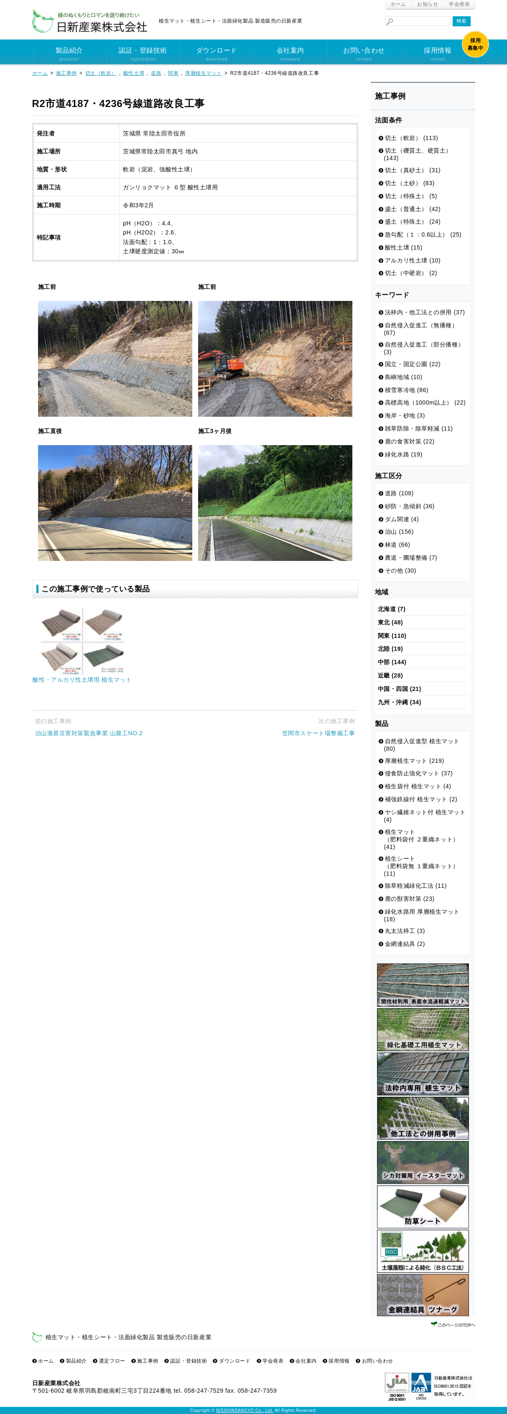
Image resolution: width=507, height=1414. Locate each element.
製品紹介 (69, 55)
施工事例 (147, 1361)
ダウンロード (216, 55)
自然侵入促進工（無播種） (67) (421, 329)
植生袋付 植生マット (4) (418, 786)
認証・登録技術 (143, 55)
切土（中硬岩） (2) (411, 273)
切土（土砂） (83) (410, 183)
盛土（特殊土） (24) (413, 221)
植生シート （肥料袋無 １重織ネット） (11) (421, 866)
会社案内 (290, 55)
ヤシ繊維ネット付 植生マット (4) (425, 816)
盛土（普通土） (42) (413, 209)
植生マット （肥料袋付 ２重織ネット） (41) (421, 839)
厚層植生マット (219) (414, 760)
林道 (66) (397, 544)
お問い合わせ (364, 55)
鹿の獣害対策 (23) (410, 898)
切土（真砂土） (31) (413, 170)
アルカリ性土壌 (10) (413, 260)
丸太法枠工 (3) (405, 930)
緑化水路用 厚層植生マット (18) (422, 915)
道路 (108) (399, 493)
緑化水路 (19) (404, 454)
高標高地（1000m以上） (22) (425, 402)
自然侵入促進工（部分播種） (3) (424, 348)
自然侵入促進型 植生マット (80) (422, 745)
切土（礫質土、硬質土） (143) (418, 154)
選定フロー (112, 1361)
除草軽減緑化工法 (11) (416, 885)
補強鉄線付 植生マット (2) (421, 799)
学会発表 (459, 4)
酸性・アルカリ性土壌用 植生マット (82, 679)
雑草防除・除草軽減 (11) (419, 428)
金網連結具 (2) (405, 943)
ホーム (398, 4)
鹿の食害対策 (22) (410, 441)
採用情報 (437, 55)
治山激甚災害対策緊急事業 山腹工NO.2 (89, 733)
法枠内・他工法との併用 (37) (425, 312)
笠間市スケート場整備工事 (318, 733)
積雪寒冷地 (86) (406, 390)
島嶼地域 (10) (404, 377)
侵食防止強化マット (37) (419, 773)
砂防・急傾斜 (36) (410, 506)
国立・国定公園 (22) (413, 364)
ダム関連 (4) (402, 519)
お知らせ (427, 4)
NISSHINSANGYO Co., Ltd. (244, 1410)
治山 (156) (399, 531)
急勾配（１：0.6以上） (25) (423, 234)
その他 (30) (400, 570)
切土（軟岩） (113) (411, 138)
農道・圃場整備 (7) (411, 557)
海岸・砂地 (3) (405, 415)
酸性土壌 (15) (404, 247)
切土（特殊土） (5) (411, 196)
